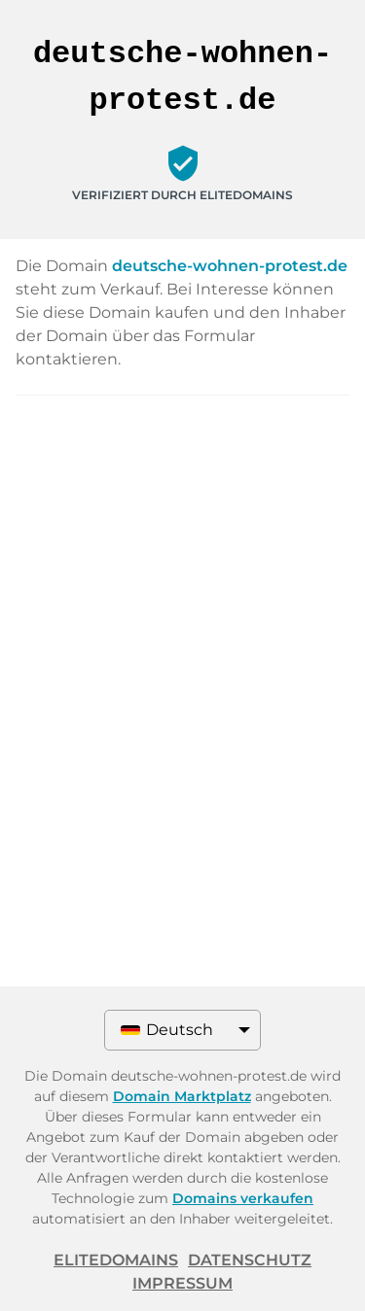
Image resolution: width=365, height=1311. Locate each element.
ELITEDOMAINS (116, 1260)
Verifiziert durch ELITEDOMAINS (182, 195)
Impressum (182, 1283)
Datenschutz (249, 1260)
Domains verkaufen (242, 1198)
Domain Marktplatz (182, 1096)
